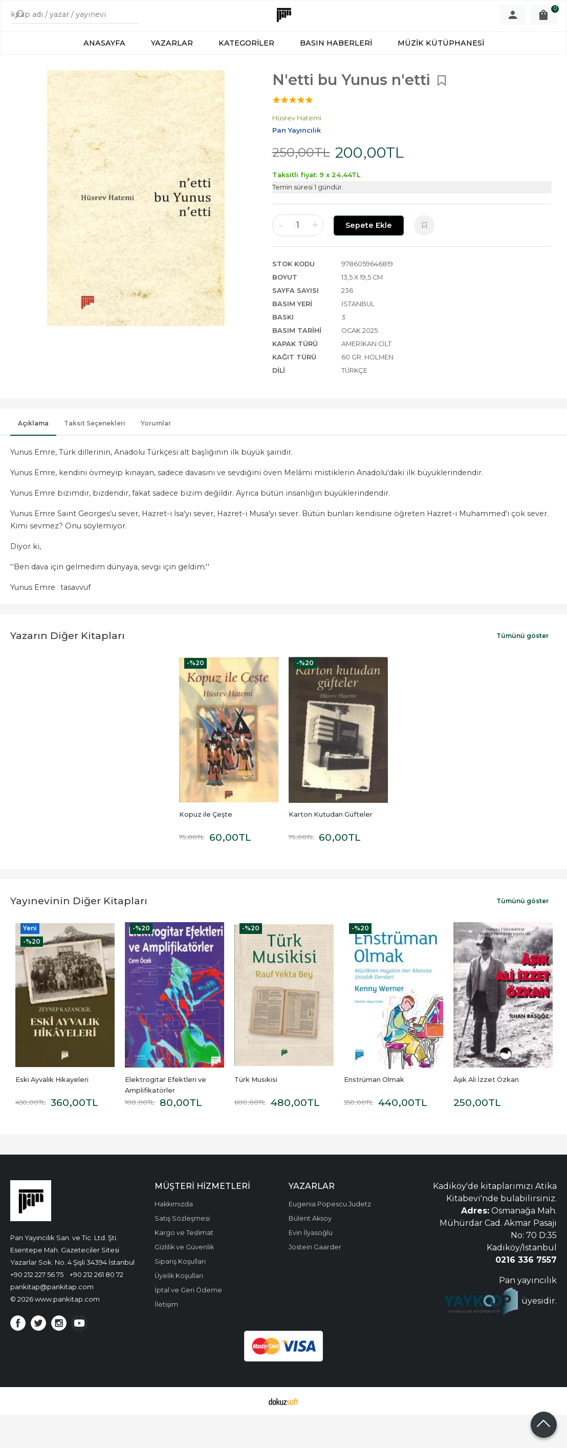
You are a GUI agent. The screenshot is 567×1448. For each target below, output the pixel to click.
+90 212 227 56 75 (36, 1308)
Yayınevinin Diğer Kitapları (78, 934)
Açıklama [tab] (33, 456)
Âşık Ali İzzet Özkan (486, 1113)
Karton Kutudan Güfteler (331, 847)
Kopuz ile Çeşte (205, 847)
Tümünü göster (522, 669)
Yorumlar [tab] (156, 456)
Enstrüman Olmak (374, 1113)
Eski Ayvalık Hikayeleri (52, 1113)
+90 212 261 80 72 (96, 1308)
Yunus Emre (32, 620)
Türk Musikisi (255, 1113)
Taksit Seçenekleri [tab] (94, 456)
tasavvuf (75, 620)
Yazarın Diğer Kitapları (67, 669)
